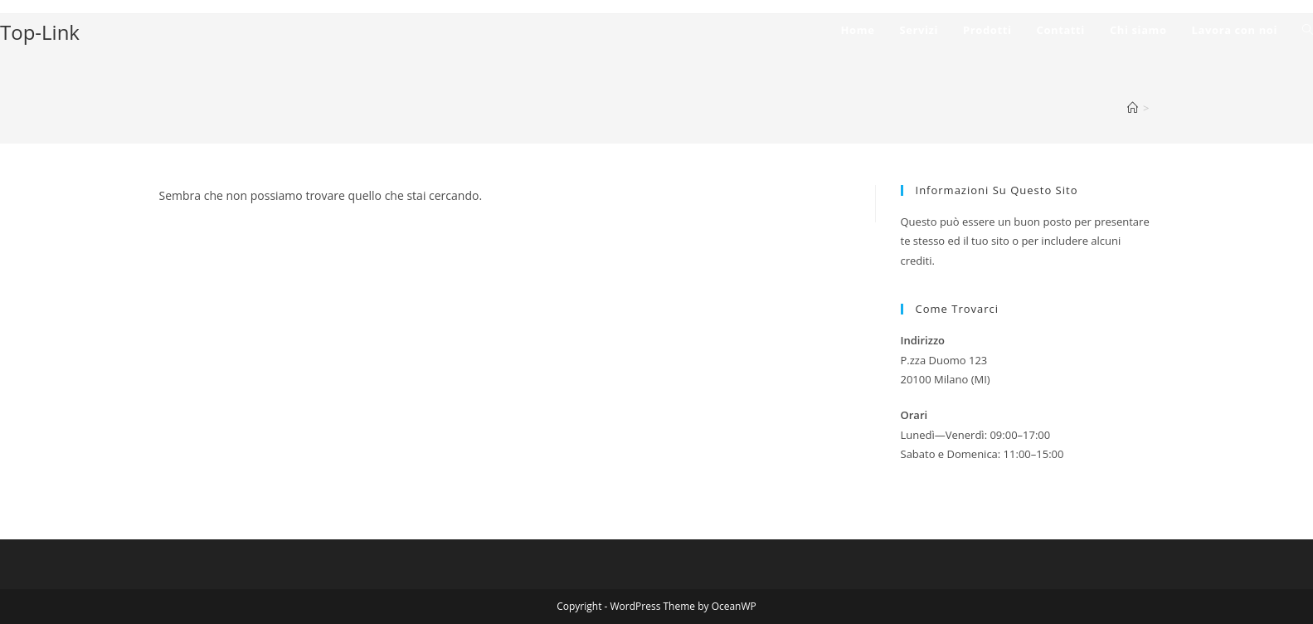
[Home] (1132, 107)
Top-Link (40, 32)
